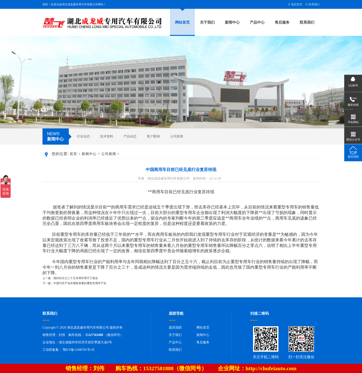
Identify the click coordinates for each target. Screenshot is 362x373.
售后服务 (282, 22)
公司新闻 (176, 136)
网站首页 (182, 22)
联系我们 (314, 4)
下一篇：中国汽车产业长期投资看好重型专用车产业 (74, 283)
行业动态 (83, 136)
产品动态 (130, 136)
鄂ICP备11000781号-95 (79, 349)
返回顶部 (175, 327)
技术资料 (106, 136)
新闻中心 (232, 22)
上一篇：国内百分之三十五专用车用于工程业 (70, 278)
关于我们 (207, 22)
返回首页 (296, 4)
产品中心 (257, 22)
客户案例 (153, 136)
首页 (73, 154)
